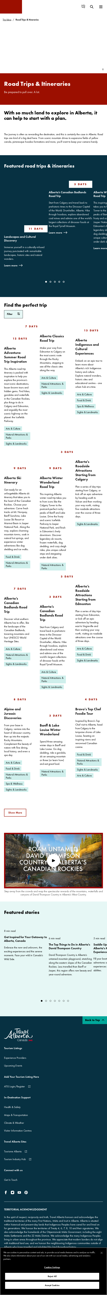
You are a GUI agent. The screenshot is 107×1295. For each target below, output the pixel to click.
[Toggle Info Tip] (103, 69)
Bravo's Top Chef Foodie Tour (88, 711)
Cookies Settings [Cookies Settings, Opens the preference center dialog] (52, 1270)
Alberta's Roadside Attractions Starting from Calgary (85, 470)
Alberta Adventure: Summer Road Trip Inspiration (15, 355)
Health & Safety (12, 1107)
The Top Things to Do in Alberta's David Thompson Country (69, 946)
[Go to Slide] (46, 282)
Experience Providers (15, 1058)
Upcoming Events (13, 1065)
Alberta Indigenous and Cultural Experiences (87, 347)
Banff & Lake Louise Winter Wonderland (50, 729)
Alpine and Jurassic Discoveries (12, 713)
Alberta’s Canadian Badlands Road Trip (67, 194)
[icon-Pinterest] (26, 1192)
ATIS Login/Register (14, 1086)
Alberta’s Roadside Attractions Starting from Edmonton (85, 595)
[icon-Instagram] (12, 1192)
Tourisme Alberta (13, 1151)
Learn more (10, 265)
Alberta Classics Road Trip (52, 338)
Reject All (52, 1279)
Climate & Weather (14, 1123)
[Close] (101, 1255)
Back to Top (94, 1020)
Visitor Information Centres (18, 1130)
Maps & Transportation (16, 1115)
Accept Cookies (52, 1288)
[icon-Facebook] (6, 1192)
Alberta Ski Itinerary (12, 480)
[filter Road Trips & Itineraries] (13, 314)
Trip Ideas (7, 19)
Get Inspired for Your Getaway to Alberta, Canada (25, 939)
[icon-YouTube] (19, 1192)
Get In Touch (10, 1180)
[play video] (53, 860)
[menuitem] (83, 6)
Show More (15, 812)
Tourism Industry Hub (15, 1159)
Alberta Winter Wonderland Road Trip (51, 482)
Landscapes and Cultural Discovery (20, 238)
